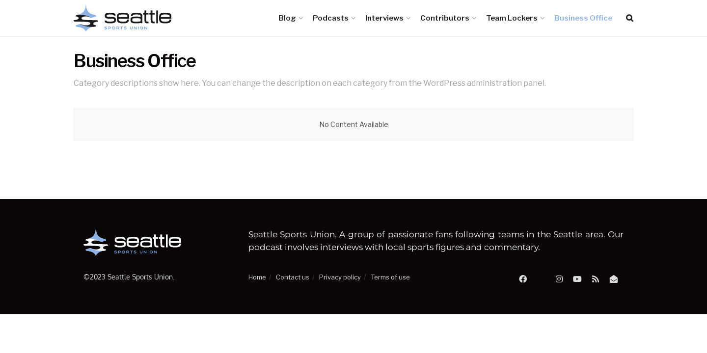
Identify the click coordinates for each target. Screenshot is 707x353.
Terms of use (390, 277)
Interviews (384, 18)
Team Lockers (512, 18)
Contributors (444, 18)
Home (257, 277)
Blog (287, 18)
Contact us (292, 277)
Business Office (583, 18)
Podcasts (331, 18)
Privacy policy (340, 277)
